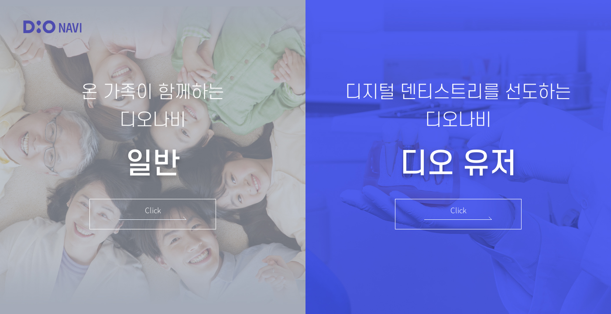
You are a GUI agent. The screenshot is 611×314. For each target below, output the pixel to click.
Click (153, 210)
